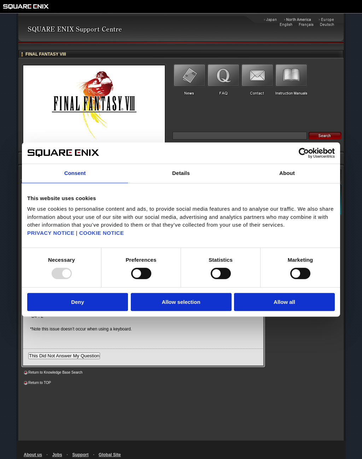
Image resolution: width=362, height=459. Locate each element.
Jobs (57, 454)
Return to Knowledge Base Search (55, 372)
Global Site (110, 454)
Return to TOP (39, 383)
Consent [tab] (75, 173)
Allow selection (181, 302)
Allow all (284, 302)
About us (33, 454)
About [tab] (287, 173)
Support (80, 454)
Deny (77, 302)
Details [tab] (181, 173)
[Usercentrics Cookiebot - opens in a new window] (304, 153)
